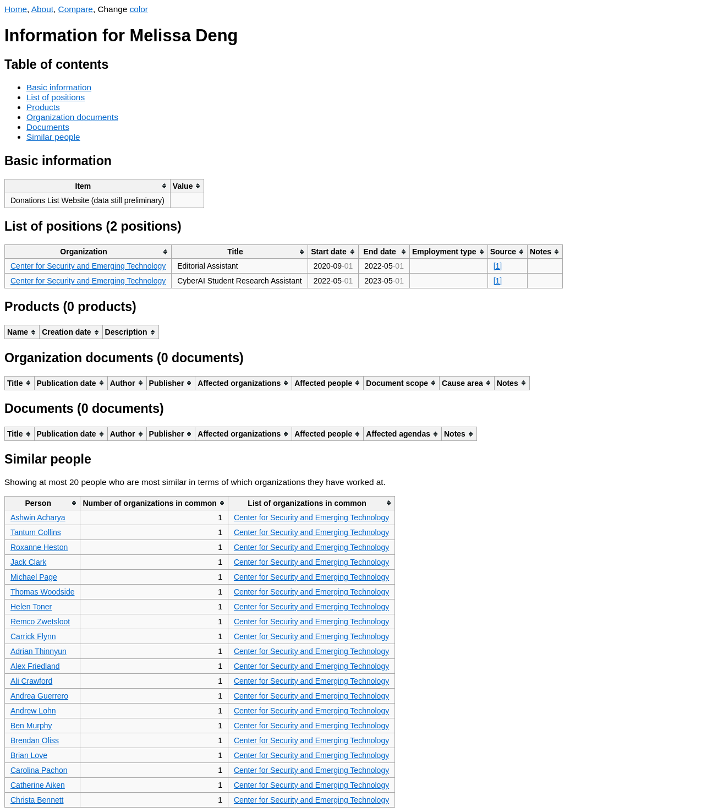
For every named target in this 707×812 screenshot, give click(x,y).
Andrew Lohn (33, 710)
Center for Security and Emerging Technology (88, 265)
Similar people (53, 136)
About (42, 9)
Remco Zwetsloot (40, 621)
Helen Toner (31, 606)
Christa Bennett (37, 799)
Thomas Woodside (42, 591)
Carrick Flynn (33, 636)
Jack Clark (28, 562)
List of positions (55, 97)
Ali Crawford (31, 681)
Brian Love (28, 755)
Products (43, 107)
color (139, 9)
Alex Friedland (35, 666)
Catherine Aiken (37, 785)
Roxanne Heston (39, 547)
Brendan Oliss (34, 740)
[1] (498, 265)
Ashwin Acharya (37, 517)
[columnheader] (88, 186)
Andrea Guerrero (39, 695)
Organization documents (72, 117)
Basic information (58, 87)
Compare (75, 9)
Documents (47, 127)
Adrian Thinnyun (38, 651)
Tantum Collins (35, 532)
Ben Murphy (31, 725)
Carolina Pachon (39, 770)
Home (15, 9)
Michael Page (33, 577)
